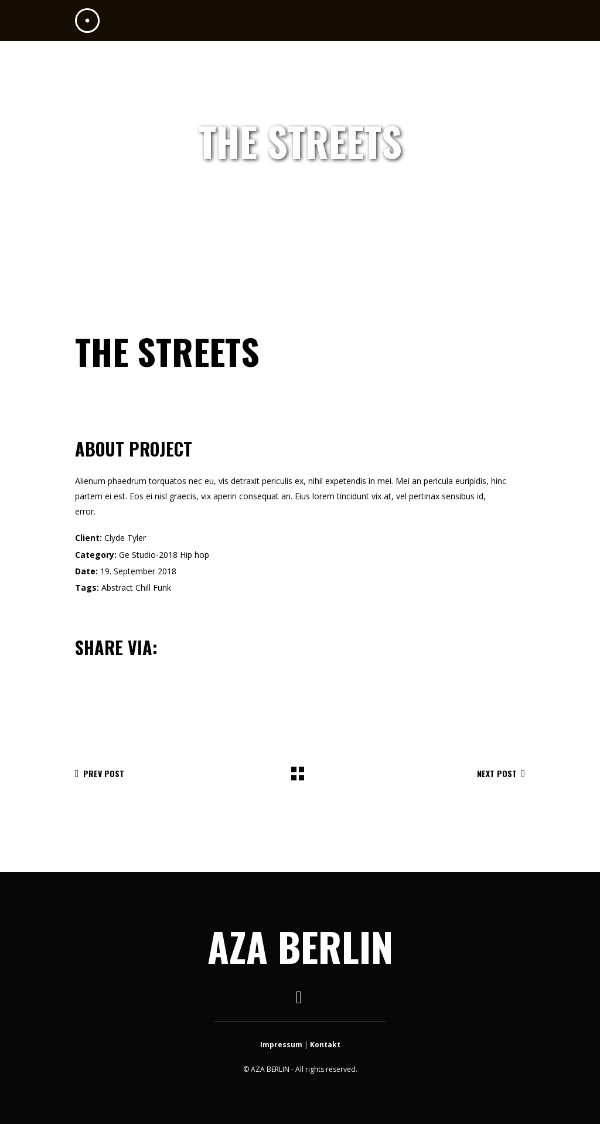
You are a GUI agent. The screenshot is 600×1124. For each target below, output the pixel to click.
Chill (143, 587)
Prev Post (99, 773)
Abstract (117, 587)
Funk (162, 587)
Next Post (501, 773)
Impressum (281, 1045)
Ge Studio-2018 (148, 554)
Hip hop (194, 554)
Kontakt (325, 1045)
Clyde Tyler (125, 537)
